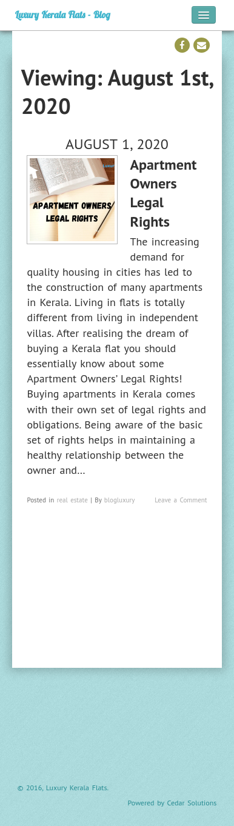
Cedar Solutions (191, 802)
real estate (72, 500)
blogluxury (119, 500)
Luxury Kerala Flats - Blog (62, 15)
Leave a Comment (181, 500)
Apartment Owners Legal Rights (163, 193)
